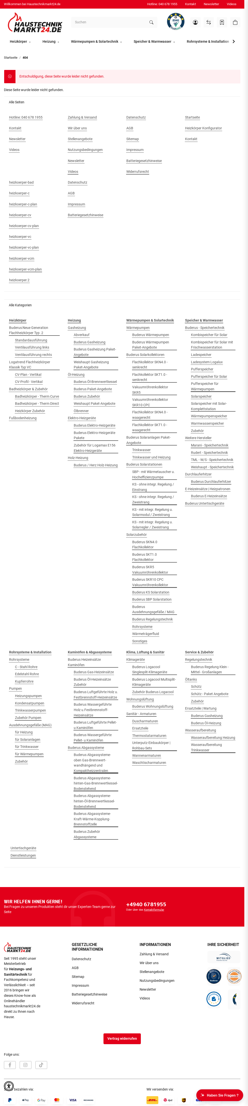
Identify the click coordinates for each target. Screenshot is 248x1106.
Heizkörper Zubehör (30, 411)
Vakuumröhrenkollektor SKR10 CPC (150, 402)
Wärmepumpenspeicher (209, 416)
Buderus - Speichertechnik (204, 328)
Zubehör (197, 431)
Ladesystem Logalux (207, 362)
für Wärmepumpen (29, 754)
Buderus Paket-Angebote (93, 389)
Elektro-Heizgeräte (82, 418)
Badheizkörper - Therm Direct (37, 404)
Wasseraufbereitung (200, 730)
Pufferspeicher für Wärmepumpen (205, 386)
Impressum (80, 986)
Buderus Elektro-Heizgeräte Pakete (94, 435)
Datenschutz (81, 959)
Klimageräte (135, 660)
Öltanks (191, 679)
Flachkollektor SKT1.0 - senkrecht (149, 377)
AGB (75, 968)
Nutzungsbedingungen (157, 981)
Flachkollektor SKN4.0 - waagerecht (150, 415)
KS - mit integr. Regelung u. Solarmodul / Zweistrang (152, 512)
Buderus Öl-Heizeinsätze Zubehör (92, 682)
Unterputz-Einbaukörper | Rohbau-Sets (151, 745)
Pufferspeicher (202, 369)
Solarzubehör (136, 535)
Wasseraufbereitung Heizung (213, 738)
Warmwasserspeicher (207, 423)
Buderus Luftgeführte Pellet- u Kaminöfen (95, 725)
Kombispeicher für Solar (209, 335)
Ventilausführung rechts (33, 355)
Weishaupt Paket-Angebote (94, 404)
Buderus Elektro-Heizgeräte (94, 425)
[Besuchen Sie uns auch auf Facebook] (10, 1065)
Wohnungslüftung (140, 699)
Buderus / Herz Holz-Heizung (96, 465)
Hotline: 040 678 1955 (162, 4)
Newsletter (211, 4)
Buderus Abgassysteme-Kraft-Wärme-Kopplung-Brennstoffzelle (92, 819)
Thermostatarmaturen (149, 736)
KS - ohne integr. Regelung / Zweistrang (153, 499)
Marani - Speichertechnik (209, 445)
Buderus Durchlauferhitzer (211, 482)
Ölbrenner (81, 411)
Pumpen (15, 689)
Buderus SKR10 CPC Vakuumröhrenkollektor (150, 582)
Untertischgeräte (23, 848)
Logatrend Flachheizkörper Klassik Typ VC (29, 365)
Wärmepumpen (138, 328)
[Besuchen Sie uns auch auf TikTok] (41, 1065)
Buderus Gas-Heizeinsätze (94, 672)
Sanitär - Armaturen (141, 714)
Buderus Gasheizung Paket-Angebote (95, 352)
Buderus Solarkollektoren (145, 355)
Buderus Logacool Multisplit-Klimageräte (154, 682)
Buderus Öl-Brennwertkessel (95, 382)
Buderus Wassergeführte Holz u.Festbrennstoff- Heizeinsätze (93, 709)
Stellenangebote (152, 972)
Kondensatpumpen (29, 703)
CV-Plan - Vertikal (28, 375)
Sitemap (78, 977)
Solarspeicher (201, 396)
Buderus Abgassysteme (86, 748)
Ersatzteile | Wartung (201, 708)
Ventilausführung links (32, 347)
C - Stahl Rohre (26, 667)
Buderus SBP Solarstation (152, 599)
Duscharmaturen (145, 721)
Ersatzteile (140, 728)
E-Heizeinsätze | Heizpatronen (207, 489)
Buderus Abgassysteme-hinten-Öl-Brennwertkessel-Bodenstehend (94, 801)
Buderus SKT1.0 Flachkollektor (144, 557)
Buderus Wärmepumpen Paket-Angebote (150, 345)
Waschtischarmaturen (149, 763)
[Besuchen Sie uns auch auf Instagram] (25, 1065)
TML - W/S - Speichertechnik (212, 460)
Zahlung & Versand (154, 954)
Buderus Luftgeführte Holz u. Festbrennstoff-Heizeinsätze (96, 695)
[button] (195, 22)
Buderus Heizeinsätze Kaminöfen (84, 662)
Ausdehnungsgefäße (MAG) (30, 725)
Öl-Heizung (76, 375)
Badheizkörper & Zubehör (28, 389)
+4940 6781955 (146, 904)
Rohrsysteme (142, 627)
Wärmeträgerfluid (145, 634)
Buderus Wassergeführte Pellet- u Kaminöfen (93, 737)
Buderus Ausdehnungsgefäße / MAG (153, 609)
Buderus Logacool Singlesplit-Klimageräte (149, 669)
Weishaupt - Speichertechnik (212, 467)
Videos (231, 4)
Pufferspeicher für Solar (209, 377)
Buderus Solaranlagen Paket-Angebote (148, 440)
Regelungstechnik (198, 660)
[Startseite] (35, 22)
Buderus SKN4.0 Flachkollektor (144, 545)
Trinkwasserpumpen (30, 710)
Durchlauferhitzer (198, 474)
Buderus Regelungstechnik (152, 619)
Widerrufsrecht (83, 1003)
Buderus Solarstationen (144, 464)
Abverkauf (81, 335)
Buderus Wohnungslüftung (152, 706)
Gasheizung (77, 328)
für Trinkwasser (27, 747)
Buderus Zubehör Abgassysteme (87, 834)
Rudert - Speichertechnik (209, 453)
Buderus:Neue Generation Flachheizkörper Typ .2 (28, 330)
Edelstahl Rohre (27, 674)
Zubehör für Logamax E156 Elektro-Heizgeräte (95, 448)
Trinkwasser (141, 450)
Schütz (196, 687)
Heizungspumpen (28, 696)
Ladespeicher (201, 355)
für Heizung (24, 732)
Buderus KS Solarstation (150, 592)
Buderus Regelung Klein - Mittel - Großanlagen (210, 669)
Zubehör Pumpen (28, 718)
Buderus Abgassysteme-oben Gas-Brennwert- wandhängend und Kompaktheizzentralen (92, 763)
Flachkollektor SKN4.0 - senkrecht (150, 365)
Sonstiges (139, 641)
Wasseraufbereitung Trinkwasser (206, 747)
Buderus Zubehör (87, 396)
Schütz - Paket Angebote (209, 694)
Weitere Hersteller (198, 438)
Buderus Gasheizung (89, 342)
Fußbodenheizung (23, 418)
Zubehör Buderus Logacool (153, 692)
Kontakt (190, 4)
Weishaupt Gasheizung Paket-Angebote (91, 365)
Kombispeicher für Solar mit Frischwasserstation (212, 345)
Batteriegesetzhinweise (89, 994)
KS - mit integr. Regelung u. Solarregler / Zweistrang (152, 525)
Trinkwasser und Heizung (151, 457)
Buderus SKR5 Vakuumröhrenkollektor (150, 570)
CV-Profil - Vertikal (29, 382)
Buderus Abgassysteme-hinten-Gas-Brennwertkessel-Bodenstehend (96, 783)
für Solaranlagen (27, 740)
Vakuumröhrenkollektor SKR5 (150, 390)
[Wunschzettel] (222, 22)
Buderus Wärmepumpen (150, 335)
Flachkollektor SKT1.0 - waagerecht (149, 427)
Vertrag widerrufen (122, 1039)
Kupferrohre (24, 681)
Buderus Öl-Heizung (206, 723)
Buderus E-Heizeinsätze (209, 496)
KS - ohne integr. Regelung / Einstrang (153, 487)
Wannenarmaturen (146, 756)
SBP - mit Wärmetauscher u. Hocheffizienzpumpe (153, 474)
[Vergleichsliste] (209, 22)
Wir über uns (149, 963)
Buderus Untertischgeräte (204, 503)
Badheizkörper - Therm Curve (37, 396)
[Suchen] (108, 22)
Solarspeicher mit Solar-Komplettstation (209, 406)
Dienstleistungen (23, 855)
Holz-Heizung (78, 458)
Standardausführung (31, 340)
